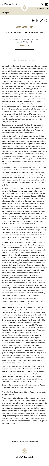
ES (23, 61)
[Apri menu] (46, 4)
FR (27, 61)
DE (15, 61)
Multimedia (24, 45)
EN (19, 61)
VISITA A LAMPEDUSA (24, 27)
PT (34, 61)
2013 (8, 12)
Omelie (3, 12)
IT (30, 61)
